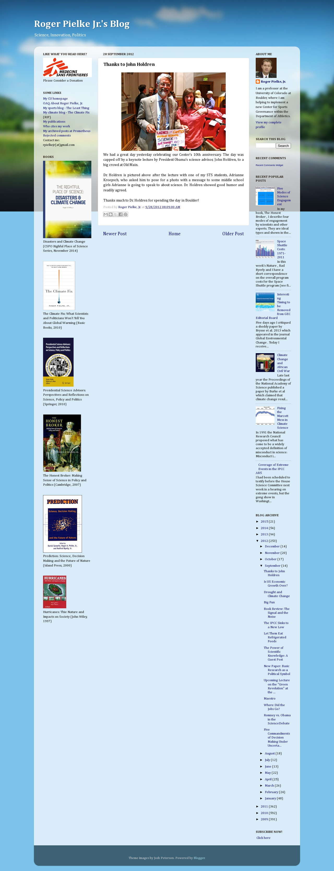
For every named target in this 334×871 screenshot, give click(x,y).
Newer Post (115, 234)
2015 (265, 521)
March (270, 785)
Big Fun (269, 602)
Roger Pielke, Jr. (130, 207)
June (268, 766)
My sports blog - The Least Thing (66, 108)
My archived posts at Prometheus (66, 131)
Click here (263, 838)
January (271, 798)
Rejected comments (57, 135)
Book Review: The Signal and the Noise (277, 612)
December (273, 546)
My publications (54, 121)
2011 (265, 806)
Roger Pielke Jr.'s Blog (82, 24)
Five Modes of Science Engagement (284, 196)
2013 (265, 534)
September (273, 566)
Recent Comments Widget (269, 165)
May (268, 773)
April (268, 779)
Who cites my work (56, 126)
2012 (265, 541)
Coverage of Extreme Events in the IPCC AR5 (272, 468)
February (272, 792)
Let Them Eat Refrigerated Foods (275, 637)
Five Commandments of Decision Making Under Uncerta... (277, 737)
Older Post (233, 234)
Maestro (270, 698)
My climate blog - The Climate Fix (66, 112)
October (271, 559)
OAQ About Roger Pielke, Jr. (63, 103)
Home (175, 234)
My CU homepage (55, 98)
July (268, 760)
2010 (265, 813)
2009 (265, 819)
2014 (265, 528)
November (273, 553)
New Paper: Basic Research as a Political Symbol (277, 670)
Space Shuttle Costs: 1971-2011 (282, 249)
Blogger (199, 858)
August (270, 753)
